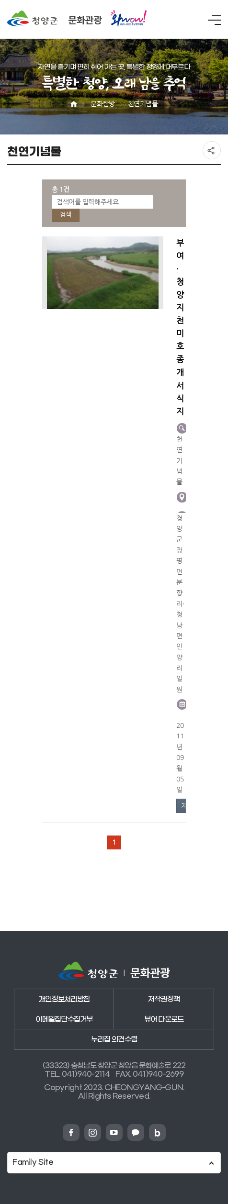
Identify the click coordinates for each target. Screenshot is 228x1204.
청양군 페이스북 (71, 1132)
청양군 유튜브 (114, 1132)
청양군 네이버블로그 (157, 1132)
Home (74, 104)
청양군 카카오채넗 (135, 1132)
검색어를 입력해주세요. (88, 202)
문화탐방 (102, 103)
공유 (212, 150)
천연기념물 (143, 103)
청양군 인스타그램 (92, 1132)
